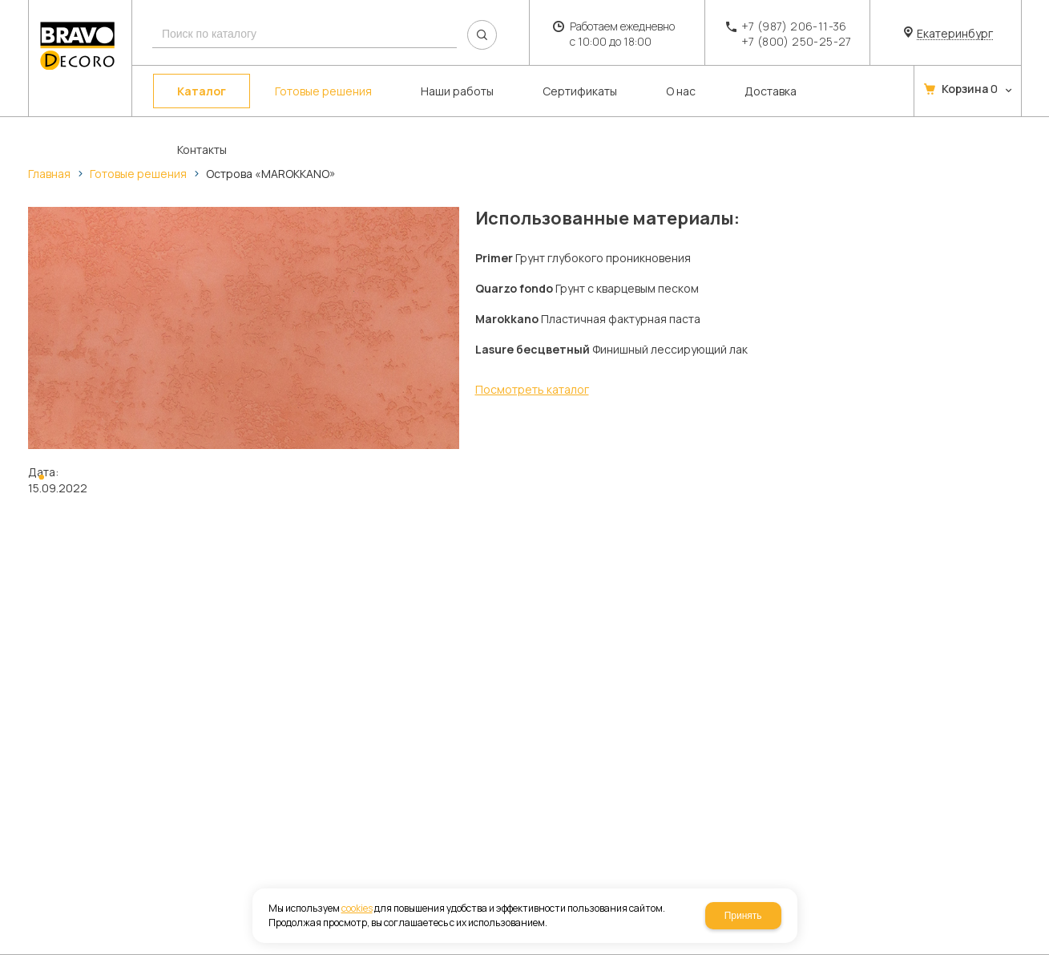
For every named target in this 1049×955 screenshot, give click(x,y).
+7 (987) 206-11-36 (794, 26)
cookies (357, 908)
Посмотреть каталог (532, 389)
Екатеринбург (955, 34)
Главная (49, 173)
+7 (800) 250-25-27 (796, 41)
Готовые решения (138, 173)
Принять (743, 915)
